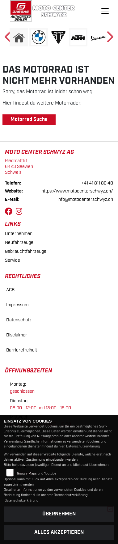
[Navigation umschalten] (105, 11)
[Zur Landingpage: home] (19, 37)
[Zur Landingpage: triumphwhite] (58, 37)
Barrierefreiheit (21, 350)
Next (109, 38)
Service (12, 260)
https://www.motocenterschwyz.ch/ (77, 191)
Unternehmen (18, 233)
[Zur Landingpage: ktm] (78, 37)
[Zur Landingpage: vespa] (98, 37)
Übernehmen (59, 514)
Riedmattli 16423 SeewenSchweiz (19, 166)
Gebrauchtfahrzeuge (25, 251)
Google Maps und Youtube (36, 473)
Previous (8, 38)
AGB (10, 290)
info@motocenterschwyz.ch (85, 199)
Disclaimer (16, 335)
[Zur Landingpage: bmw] (38, 37)
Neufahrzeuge (19, 242)
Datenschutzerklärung (83, 446)
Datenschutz (19, 320)
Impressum (17, 305)
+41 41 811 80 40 (97, 183)
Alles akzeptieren (59, 532)
